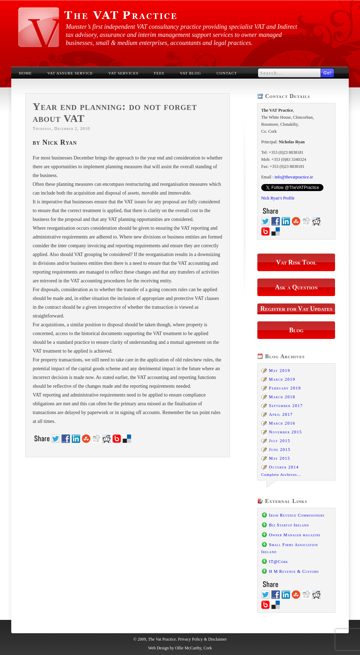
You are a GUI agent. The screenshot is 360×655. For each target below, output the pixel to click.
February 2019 (285, 388)
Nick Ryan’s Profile (278, 198)
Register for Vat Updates (297, 308)
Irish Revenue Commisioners (296, 515)
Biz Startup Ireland (289, 525)
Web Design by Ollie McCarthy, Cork (180, 648)
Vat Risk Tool (296, 262)
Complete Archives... (281, 474)
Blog (296, 330)
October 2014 (284, 467)
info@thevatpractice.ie (294, 177)
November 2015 (285, 432)
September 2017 (286, 405)
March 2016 (282, 423)
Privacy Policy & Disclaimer (202, 639)
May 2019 (279, 370)
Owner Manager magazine (295, 534)
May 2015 (279, 458)
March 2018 (282, 396)
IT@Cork (278, 561)
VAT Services (123, 73)
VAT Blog (190, 73)
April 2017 (281, 414)
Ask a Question (296, 287)
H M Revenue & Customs (294, 571)
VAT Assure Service (70, 73)
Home (25, 73)
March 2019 (282, 379)
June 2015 (280, 449)
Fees (159, 73)
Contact (227, 73)
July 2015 (279, 440)
